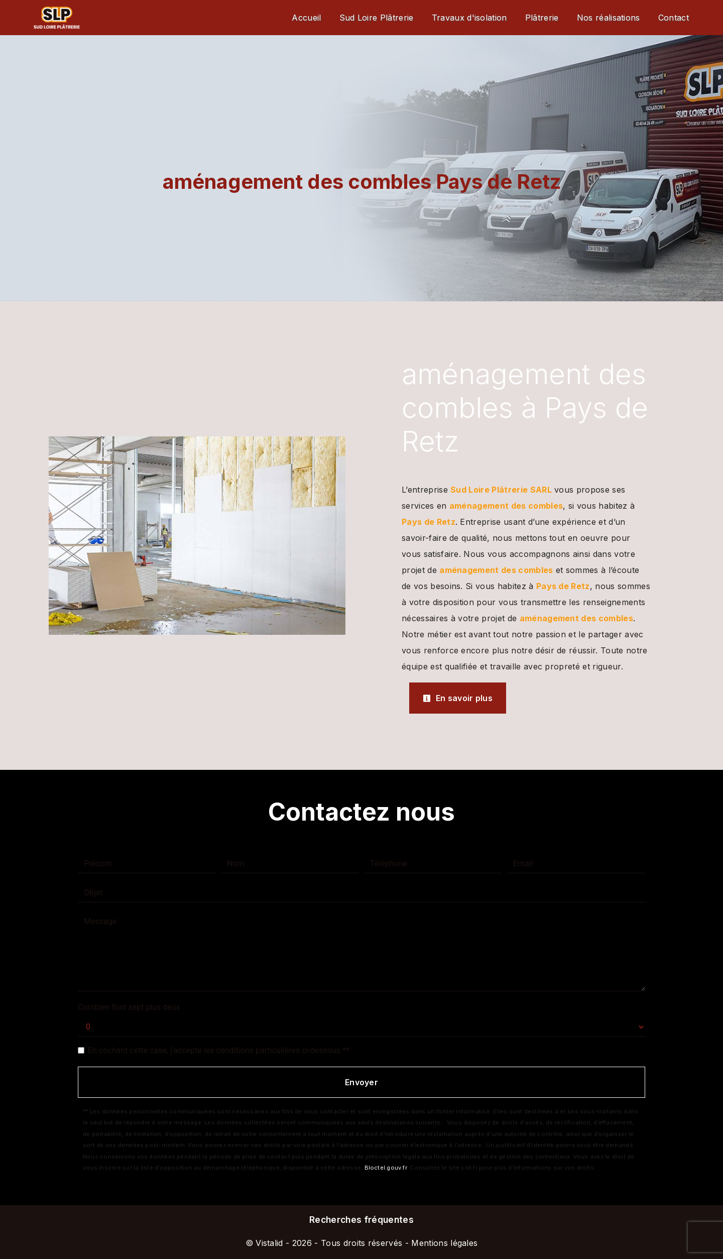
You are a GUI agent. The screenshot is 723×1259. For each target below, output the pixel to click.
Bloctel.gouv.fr (386, 1167)
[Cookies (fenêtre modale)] (3, 1252)
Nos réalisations (608, 18)
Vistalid (269, 1243)
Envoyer (361, 1082)
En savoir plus (458, 698)
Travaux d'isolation (469, 18)
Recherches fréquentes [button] (361, 1219)
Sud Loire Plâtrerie (376, 18)
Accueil (306, 18)
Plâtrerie (542, 18)
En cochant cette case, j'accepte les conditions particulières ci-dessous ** (218, 1050)
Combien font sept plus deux (129, 1007)
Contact (673, 18)
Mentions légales (443, 1243)
